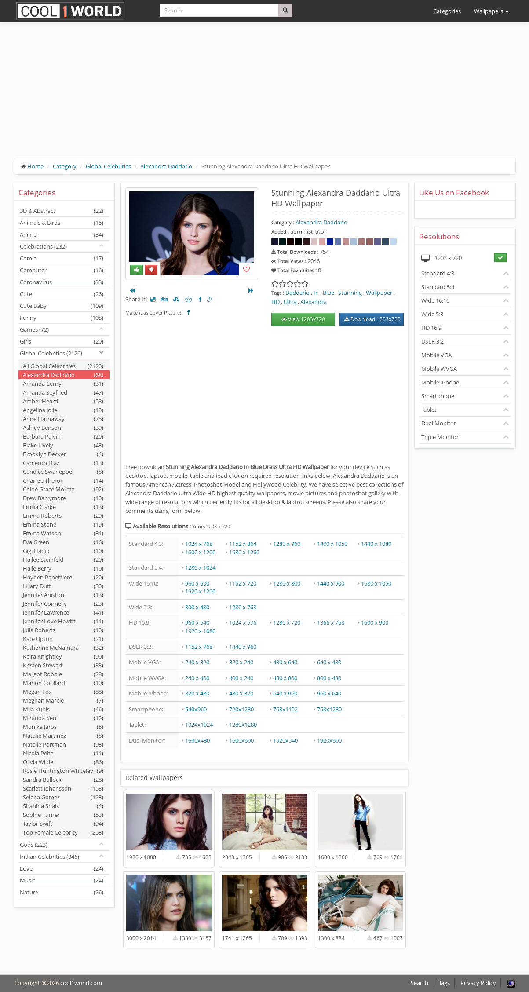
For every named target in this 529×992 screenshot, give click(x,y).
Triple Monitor (440, 437)
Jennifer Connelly (63, 603)
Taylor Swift (63, 823)
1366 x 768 (330, 622)
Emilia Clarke (63, 506)
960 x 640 (329, 693)
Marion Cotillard (63, 682)
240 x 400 (197, 678)
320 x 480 (197, 693)
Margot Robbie (63, 674)
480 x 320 (241, 693)
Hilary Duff (63, 586)
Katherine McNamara (63, 647)
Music (62, 880)
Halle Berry (63, 568)
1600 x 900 (374, 622)
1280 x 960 (286, 544)
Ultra (290, 302)
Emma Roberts (63, 515)
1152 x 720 (242, 583)
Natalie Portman (63, 744)
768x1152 (285, 709)
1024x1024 (199, 724)
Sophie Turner (63, 814)
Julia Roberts (63, 630)
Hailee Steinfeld (63, 559)
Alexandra (313, 302)
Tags (444, 983)
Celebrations (43, 246)
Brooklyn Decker (63, 454)
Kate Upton (63, 638)
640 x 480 (329, 662)
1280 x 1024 (200, 567)
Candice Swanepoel (63, 471)
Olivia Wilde (63, 762)
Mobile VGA (436, 355)
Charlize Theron (63, 480)
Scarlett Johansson (63, 788)
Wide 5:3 (432, 314)
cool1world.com (81, 983)
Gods (33, 845)
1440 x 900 (330, 583)
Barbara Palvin (63, 436)
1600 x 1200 (200, 552)
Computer (62, 270)
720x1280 (241, 709)
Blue (328, 293)
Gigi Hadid (63, 550)
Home (35, 166)
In (316, 293)
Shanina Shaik (63, 806)
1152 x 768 (198, 647)
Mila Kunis (63, 709)
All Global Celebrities (63, 366)
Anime (62, 234)
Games (34, 329)
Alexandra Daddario (166, 166)
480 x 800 (285, 678)
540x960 (196, 709)
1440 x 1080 (376, 544)
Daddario (297, 293)
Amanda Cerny (63, 383)
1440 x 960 (242, 647)
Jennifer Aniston (63, 594)
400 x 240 (241, 678)
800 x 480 (197, 607)
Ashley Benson (63, 427)
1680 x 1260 (244, 552)
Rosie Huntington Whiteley (63, 770)
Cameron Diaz (63, 462)
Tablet (429, 410)
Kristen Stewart (63, 665)
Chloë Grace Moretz (63, 489)
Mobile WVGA (439, 369)
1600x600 (241, 740)
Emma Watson (63, 533)
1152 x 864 (242, 544)
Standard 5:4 (437, 287)
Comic (62, 258)
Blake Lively (63, 445)
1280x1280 (243, 724)
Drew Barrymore (63, 498)
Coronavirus (62, 282)
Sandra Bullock (63, 779)
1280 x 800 (286, 583)
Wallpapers (491, 11)
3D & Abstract (62, 210)
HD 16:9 (431, 328)
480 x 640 (285, 662)
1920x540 (285, 740)
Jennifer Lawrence (63, 612)
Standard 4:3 (437, 273)
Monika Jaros (63, 726)
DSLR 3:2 (432, 341)
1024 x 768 (198, 544)
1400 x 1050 (332, 544)
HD (275, 302)
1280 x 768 (242, 607)
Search (419, 983)
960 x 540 (197, 622)
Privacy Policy (478, 983)
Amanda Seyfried (63, 392)
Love (62, 868)
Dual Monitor (438, 423)
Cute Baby (62, 305)
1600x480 (197, 740)
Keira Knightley (63, 656)
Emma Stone (63, 524)
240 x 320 (197, 662)
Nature (62, 892)
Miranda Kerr (63, 718)
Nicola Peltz (63, 753)
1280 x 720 (286, 622)
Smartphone (437, 396)
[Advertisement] (264, 96)
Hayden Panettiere (63, 577)
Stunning (350, 293)
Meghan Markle (63, 700)
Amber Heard (63, 401)
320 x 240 (241, 662)
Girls (62, 341)
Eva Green (63, 542)
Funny (62, 317)
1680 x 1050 (376, 583)
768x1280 (329, 709)
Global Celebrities (108, 166)
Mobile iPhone (440, 382)
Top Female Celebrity (63, 832)
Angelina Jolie (63, 410)
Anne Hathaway (63, 418)
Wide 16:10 (435, 300)
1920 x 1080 (200, 631)
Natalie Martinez (63, 735)
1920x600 (329, 740)
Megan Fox (63, 691)
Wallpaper (379, 293)
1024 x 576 (242, 622)
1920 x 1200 (200, 591)
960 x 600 (197, 583)
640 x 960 (285, 693)
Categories (447, 11)
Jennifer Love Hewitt (63, 621)
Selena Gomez (63, 797)
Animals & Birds (62, 222)
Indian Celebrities (49, 856)
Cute (62, 293)
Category (65, 166)
